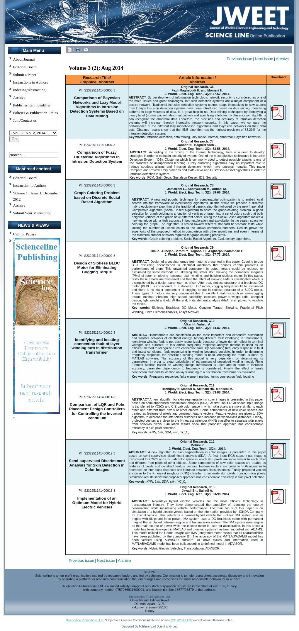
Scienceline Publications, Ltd (149, 596)
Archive (19, 205)
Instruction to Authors (30, 185)
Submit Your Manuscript (32, 213)
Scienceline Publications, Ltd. (85, 620)
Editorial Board (25, 178)
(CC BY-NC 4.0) (181, 620)
